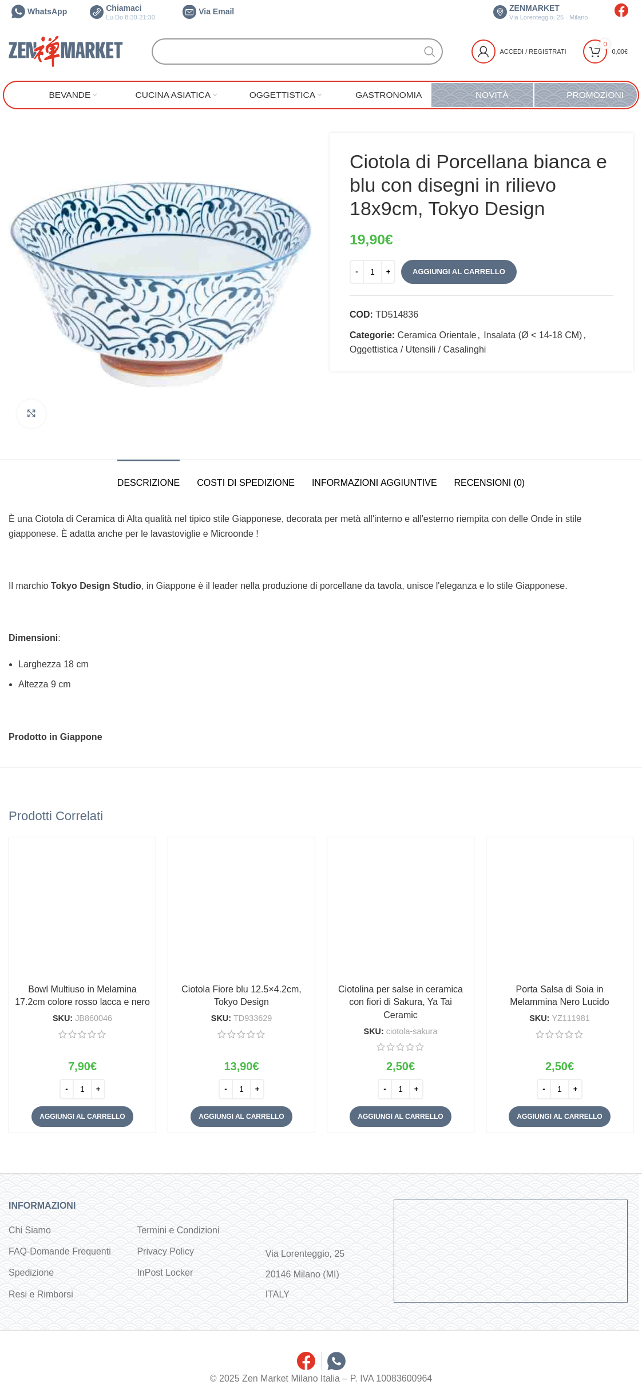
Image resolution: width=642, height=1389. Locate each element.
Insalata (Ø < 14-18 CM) (533, 335)
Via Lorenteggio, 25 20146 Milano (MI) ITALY (304, 1274)
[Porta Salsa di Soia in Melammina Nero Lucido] (559, 910)
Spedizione (31, 1272)
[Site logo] (66, 51)
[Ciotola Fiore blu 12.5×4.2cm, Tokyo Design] (241, 910)
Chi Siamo (30, 1230)
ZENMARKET (540, 12)
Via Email (208, 11)
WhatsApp (39, 11)
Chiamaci (122, 12)
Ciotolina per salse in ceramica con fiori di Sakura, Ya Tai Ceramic (400, 1002)
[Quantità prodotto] (372, 272)
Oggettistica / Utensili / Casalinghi (418, 349)
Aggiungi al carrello (459, 271)
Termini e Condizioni (178, 1230)
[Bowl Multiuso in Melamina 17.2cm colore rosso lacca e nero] (82, 910)
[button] (82, 1116)
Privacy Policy (165, 1251)
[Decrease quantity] (357, 272)
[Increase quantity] (388, 272)
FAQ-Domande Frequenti (60, 1251)
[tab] (148, 477)
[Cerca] (297, 51)
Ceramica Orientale (437, 335)
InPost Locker (165, 1272)
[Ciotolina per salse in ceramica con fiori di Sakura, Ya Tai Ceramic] (400, 910)
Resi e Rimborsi (41, 1294)
